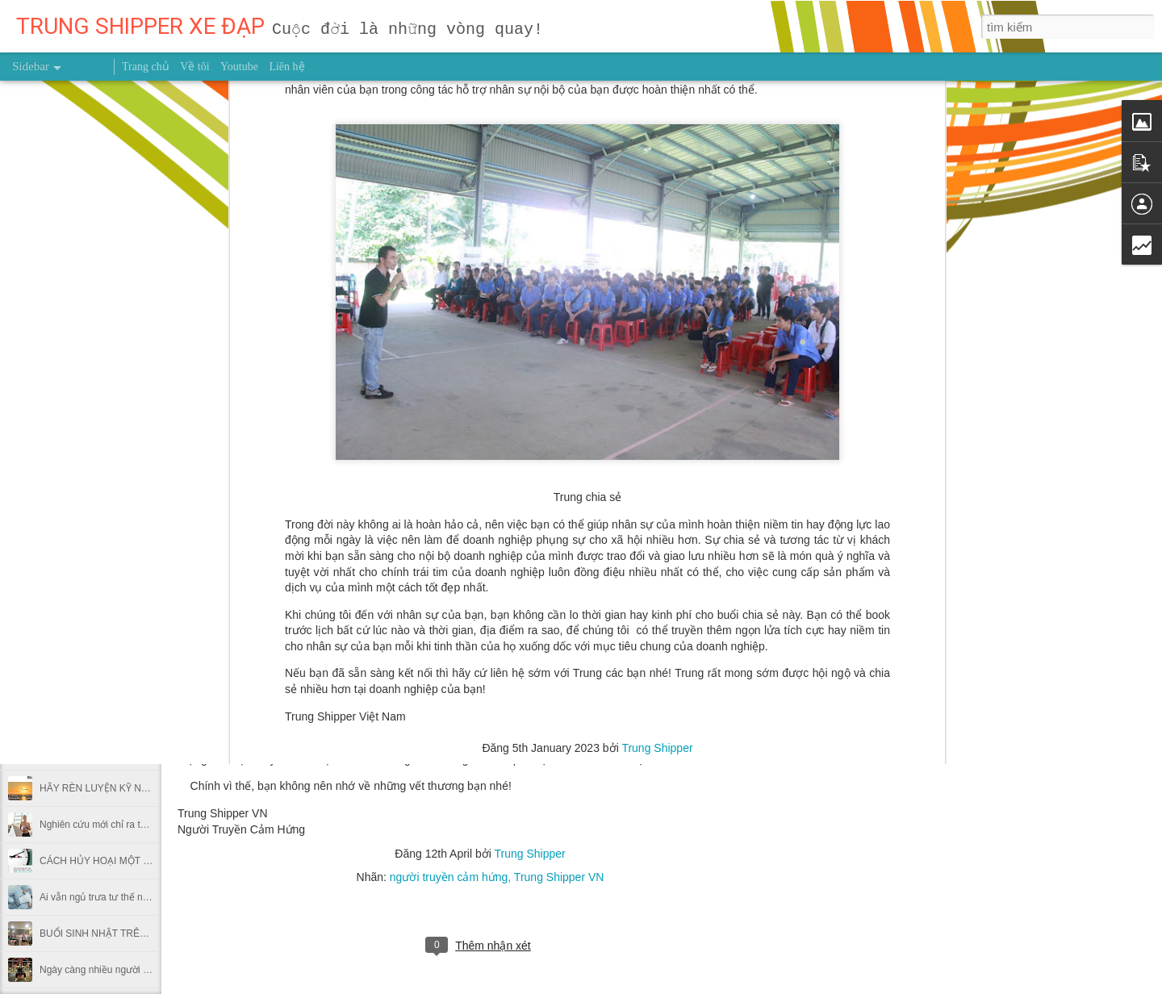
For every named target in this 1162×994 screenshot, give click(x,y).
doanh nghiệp (469, 360)
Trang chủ (145, 67)
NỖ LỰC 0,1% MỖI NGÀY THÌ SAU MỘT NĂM (140, 497)
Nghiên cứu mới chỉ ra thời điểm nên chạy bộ (136, 824)
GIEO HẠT (63, 570)
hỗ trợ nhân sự (546, 360)
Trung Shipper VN (559, 877)
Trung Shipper (656, 337)
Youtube (239, 67)
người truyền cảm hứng (449, 877)
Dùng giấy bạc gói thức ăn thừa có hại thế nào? (142, 679)
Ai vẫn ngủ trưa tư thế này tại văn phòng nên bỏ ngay (155, 897)
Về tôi (194, 67)
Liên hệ (286, 67)
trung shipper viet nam (718, 360)
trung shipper (622, 360)
